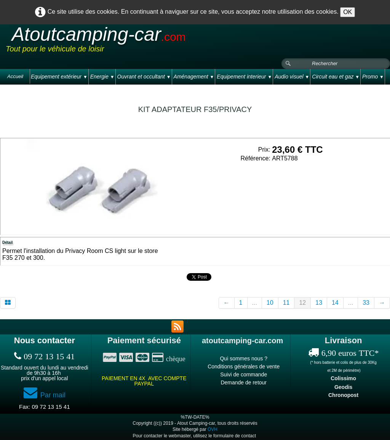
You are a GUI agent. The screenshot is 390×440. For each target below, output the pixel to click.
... (254, 302)
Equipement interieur (244, 77)
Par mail (45, 395)
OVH (212, 429)
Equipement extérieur (59, 77)
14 (335, 302)
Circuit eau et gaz (336, 77)
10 (270, 302)
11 (286, 302)
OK (347, 12)
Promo (373, 77)
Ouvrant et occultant (144, 77)
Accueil (15, 76)
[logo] (150, 41)
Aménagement (194, 77)
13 (318, 302)
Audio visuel (292, 77)
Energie (102, 77)
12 (302, 302)
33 (366, 302)
